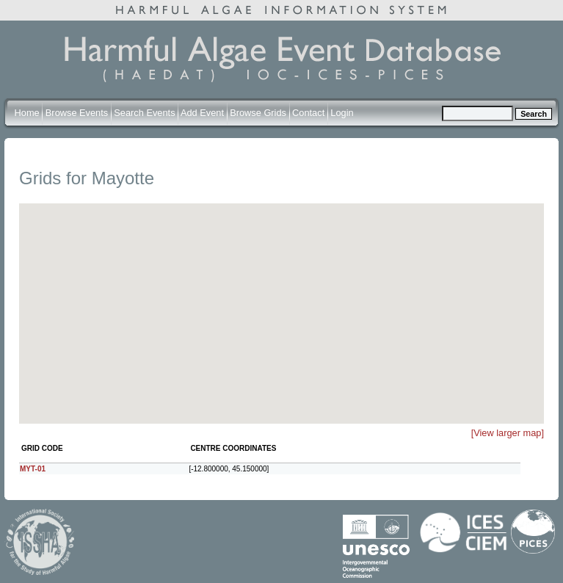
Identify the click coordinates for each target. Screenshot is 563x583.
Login (341, 112)
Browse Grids (258, 112)
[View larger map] (507, 432)
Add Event (202, 112)
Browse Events (77, 112)
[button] (290, 291)
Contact (308, 112)
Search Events (144, 112)
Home (27, 112)
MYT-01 (33, 469)
